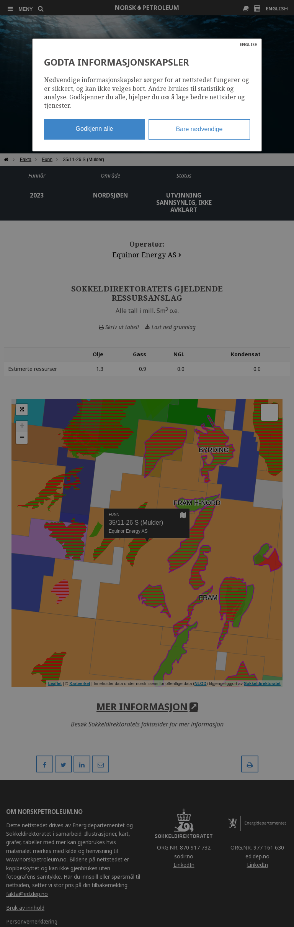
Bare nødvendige (199, 129)
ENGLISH (249, 44)
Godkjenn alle (94, 128)
